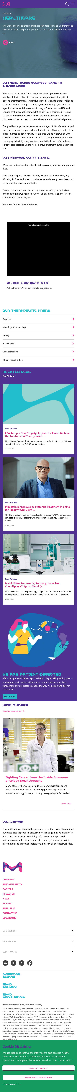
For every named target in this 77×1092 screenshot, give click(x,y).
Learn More (66, 803)
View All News (8, 376)
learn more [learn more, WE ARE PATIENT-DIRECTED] (9, 697)
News (6, 898)
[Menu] (72, 4)
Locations (9, 918)
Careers (8, 889)
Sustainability (12, 884)
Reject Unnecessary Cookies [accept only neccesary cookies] (38, 1077)
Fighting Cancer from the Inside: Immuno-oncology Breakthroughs (37, 778)
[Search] (67, 4)
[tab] (38, 930)
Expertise (7, 13)
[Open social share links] (5, 42)
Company (9, 879)
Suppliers (9, 908)
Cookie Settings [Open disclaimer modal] (10, 1084)
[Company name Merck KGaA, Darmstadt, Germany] (6, 4)
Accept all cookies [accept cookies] (38, 1068)
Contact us (10, 913)
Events (7, 903)
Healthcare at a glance (12, 711)
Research (9, 894)
